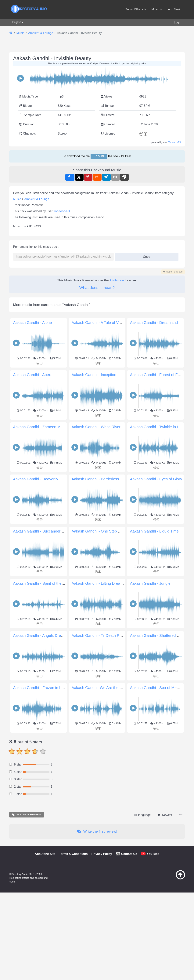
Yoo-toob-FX (174, 142)
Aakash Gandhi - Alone (32, 322)
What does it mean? (97, 287)
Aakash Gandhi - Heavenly (35, 479)
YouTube (153, 906)
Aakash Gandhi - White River (96, 427)
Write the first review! (97, 884)
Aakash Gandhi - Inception (94, 375)
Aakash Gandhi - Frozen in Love (40, 688)
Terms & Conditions (73, 906)
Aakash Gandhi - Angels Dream (39, 635)
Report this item (173, 271)
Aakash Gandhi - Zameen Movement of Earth (51, 427)
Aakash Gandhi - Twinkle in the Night (161, 427)
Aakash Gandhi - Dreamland (154, 322)
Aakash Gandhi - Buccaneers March (43, 531)
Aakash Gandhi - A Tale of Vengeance (103, 322)
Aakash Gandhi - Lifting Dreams (98, 583)
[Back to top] (174, 931)
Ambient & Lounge (36, 199)
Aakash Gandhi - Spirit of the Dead (42, 583)
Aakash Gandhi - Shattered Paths (158, 635)
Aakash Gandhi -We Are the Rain (99, 688)
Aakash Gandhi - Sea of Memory (157, 688)
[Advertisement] (97, 760)
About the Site (45, 906)
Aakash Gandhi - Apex (32, 375)
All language (142, 867)
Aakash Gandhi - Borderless (95, 479)
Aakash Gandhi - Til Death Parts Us (101, 635)
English (16, 22)
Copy (145, 255)
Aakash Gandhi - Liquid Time (154, 531)
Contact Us (129, 906)
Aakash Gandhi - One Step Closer (100, 531)
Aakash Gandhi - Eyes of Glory (156, 479)
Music (17, 199)
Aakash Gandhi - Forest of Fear (156, 375)
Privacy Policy (102, 906)
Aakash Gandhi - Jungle (150, 583)
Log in (99, 156)
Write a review (26, 867)
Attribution (116, 280)
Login (177, 22)
